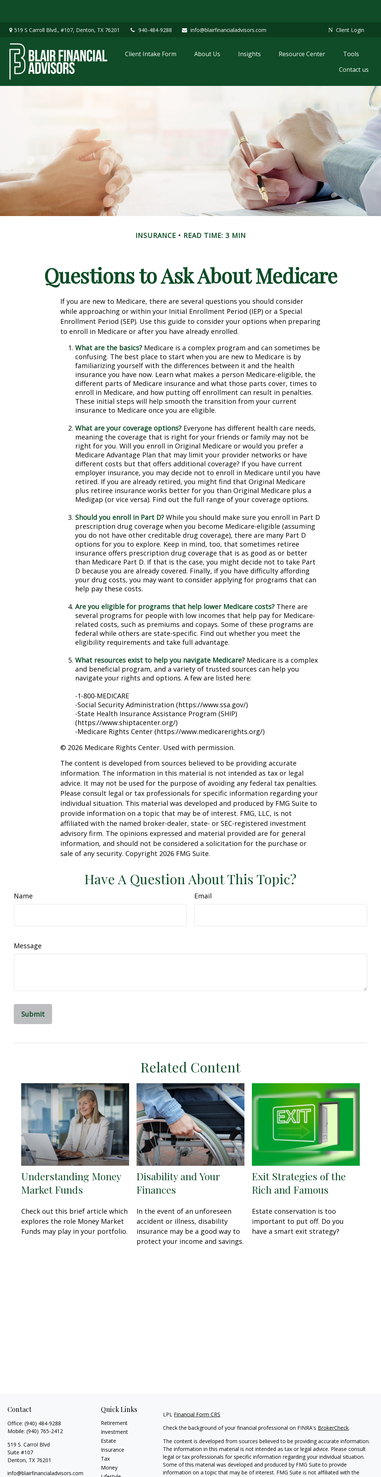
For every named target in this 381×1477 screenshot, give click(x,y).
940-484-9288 (150, 7)
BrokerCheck (333, 1405)
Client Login (346, 7)
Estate (108, 1418)
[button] (151, 31)
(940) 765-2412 (44, 1408)
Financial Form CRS (197, 1392)
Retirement (114, 1400)
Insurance (112, 1427)
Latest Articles (118, 1463)
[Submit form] (33, 992)
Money (109, 1445)
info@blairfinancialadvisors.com (223, 7)
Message (28, 923)
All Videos (112, 1472)
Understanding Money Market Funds (71, 1160)
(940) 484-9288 (43, 1400)
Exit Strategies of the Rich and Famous (299, 1160)
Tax (105, 1436)
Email (203, 873)
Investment (114, 1409)
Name (23, 873)
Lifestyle (111, 1454)
